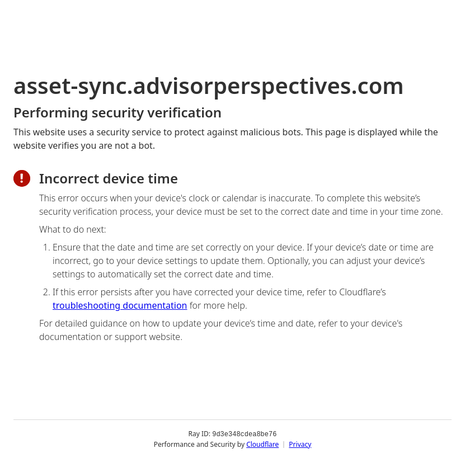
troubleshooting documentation (120, 305)
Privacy (300, 443)
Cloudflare (262, 443)
